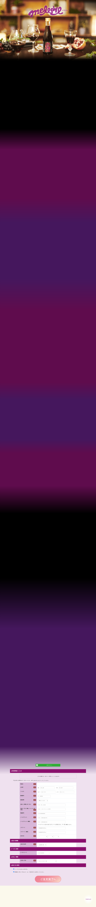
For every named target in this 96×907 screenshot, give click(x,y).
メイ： (58, 791)
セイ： (39, 791)
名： (57, 787)
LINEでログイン (49, 765)
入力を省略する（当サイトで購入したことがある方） (48, 776)
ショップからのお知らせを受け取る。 (21, 869)
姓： (39, 787)
